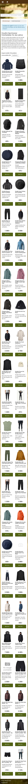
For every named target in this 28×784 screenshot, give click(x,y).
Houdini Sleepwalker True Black (20, 72)
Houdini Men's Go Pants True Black (6, 221)
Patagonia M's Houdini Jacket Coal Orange (20, 523)
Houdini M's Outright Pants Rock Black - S (7, 402)
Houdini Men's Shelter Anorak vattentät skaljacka (20, 222)
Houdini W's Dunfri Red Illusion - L (20, 703)
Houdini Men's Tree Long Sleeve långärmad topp (20, 614)
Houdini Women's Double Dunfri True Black (19, 552)
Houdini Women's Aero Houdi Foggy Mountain (7, 613)
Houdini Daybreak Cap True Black (7, 132)
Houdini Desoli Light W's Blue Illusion (20, 433)
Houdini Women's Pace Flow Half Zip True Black (20, 583)
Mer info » (7, 83)
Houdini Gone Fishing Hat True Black (20, 192)
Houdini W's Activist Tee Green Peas (6, 433)
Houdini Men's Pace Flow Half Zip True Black (6, 372)
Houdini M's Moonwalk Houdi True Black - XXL (20, 732)
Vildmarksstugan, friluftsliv (14, 8)
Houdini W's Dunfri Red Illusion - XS (7, 703)
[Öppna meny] (2, 2)
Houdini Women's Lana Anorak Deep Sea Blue (7, 72)
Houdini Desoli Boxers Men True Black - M (7, 762)
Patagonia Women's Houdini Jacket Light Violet (20, 282)
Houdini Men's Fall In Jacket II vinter (20, 644)
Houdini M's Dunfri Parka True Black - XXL (7, 732)
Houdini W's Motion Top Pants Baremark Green (7, 463)
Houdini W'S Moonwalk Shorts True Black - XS (20, 673)
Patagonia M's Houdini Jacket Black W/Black (20, 162)
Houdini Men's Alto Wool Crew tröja (6, 342)
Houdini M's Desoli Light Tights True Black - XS (20, 403)
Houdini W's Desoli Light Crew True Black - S (7, 102)
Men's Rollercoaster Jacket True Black (6, 644)
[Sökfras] (12, 15)
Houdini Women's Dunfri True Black (6, 192)
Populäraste (15, 55)
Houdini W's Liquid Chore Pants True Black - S (20, 492)
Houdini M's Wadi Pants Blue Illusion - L (20, 762)
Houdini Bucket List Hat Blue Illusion (6, 162)
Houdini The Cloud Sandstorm (19, 342)
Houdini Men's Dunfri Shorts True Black (7, 673)
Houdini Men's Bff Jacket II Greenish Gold (20, 463)
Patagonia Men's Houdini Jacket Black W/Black (7, 312)
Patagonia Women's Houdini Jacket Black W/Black (20, 132)
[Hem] (7, 2)
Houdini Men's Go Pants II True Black (6, 492)
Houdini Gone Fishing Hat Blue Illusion (7, 552)
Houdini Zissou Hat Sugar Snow (19, 372)
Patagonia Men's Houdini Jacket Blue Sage (6, 282)
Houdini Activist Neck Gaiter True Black (20, 101)
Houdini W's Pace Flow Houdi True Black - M (7, 252)
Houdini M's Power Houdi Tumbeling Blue (20, 252)
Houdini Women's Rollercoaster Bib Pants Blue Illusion (7, 583)
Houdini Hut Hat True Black (20, 312)
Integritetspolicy (4, 782)
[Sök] (25, 15)
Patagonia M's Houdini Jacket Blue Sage (7, 523)
